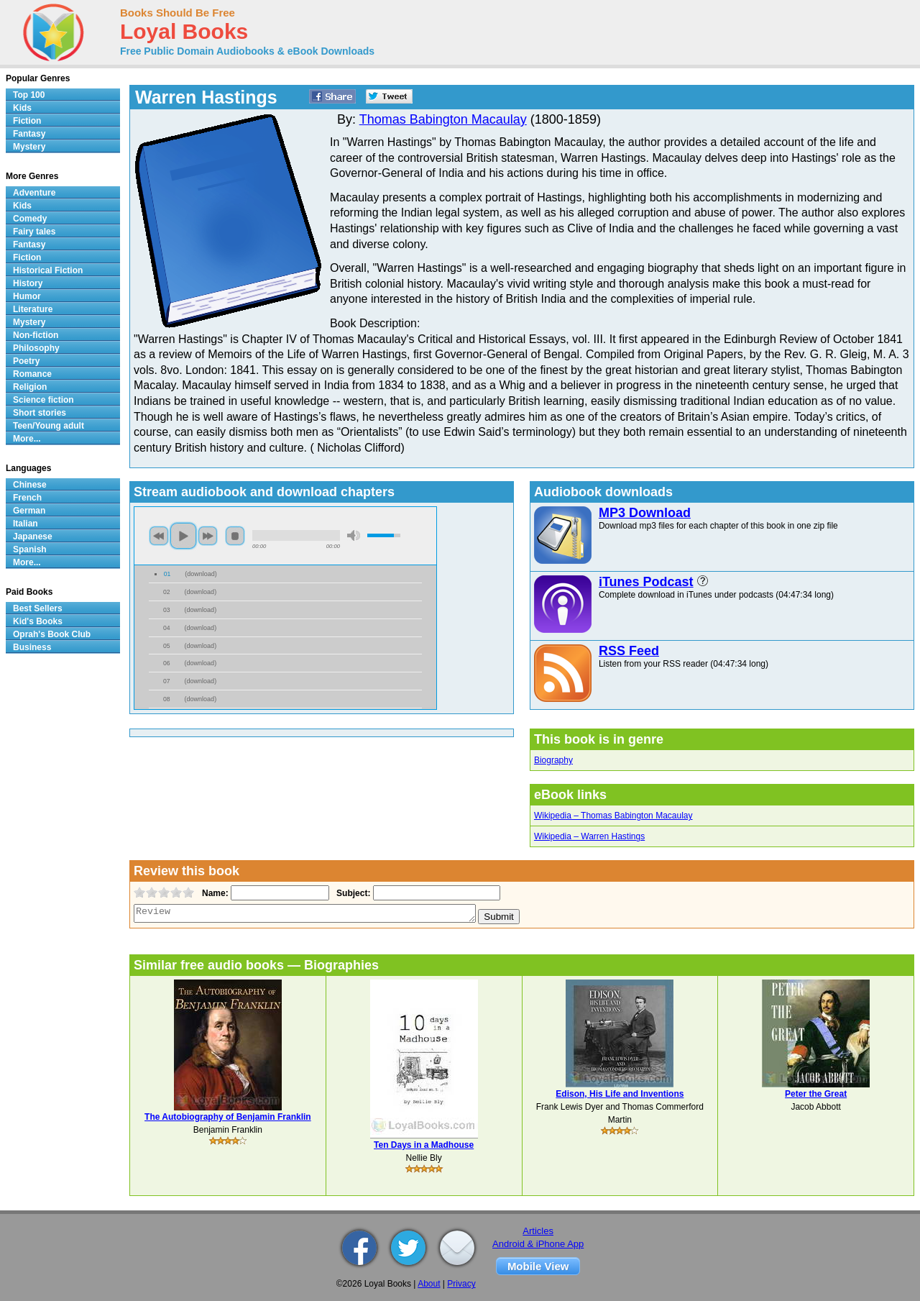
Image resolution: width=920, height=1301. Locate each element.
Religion (30, 387)
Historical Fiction (48, 270)
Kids (22, 108)
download (201, 574)
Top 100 (29, 95)
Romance (32, 374)
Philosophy (36, 348)
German (29, 511)
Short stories (39, 413)
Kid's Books (38, 621)
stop (235, 536)
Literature (32, 309)
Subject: (351, 893)
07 (166, 681)
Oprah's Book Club (52, 634)
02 (166, 591)
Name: (214, 893)
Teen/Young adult (48, 426)
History (27, 283)
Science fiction (43, 400)
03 (166, 609)
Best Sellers (38, 608)
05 (166, 645)
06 (166, 663)
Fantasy (29, 134)
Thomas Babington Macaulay (443, 119)
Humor (27, 296)
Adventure (34, 193)
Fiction (27, 121)
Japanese (32, 536)
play (183, 535)
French (27, 498)
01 (167, 574)
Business (32, 647)
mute (353, 535)
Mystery (29, 147)
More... (27, 439)
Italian (25, 524)
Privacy (461, 1284)
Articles (538, 1230)
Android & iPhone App (538, 1243)
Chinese (30, 485)
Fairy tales (34, 232)
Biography (553, 760)
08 (166, 699)
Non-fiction (35, 335)
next (208, 536)
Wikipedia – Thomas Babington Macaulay (613, 816)
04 (166, 627)
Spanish (30, 549)
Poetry (26, 361)
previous (159, 536)
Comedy (30, 219)
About (429, 1284)
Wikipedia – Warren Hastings (589, 836)
